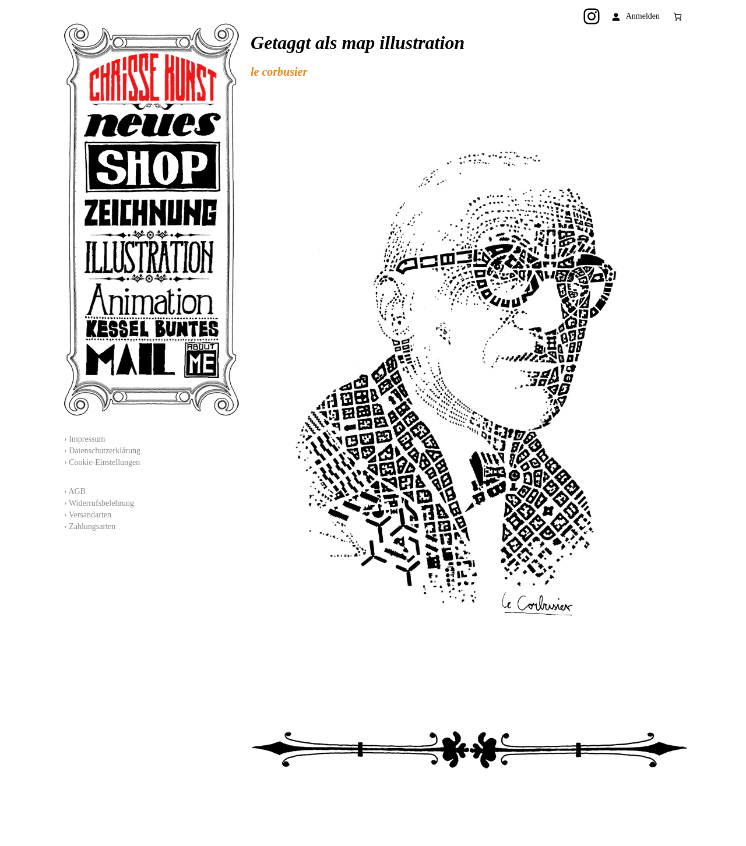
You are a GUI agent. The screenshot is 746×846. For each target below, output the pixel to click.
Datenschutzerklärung (104, 450)
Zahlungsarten (92, 526)
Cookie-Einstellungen (104, 462)
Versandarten (90, 514)
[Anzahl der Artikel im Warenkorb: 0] (677, 16)
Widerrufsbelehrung (101, 503)
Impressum (87, 439)
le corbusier (279, 71)
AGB (77, 491)
